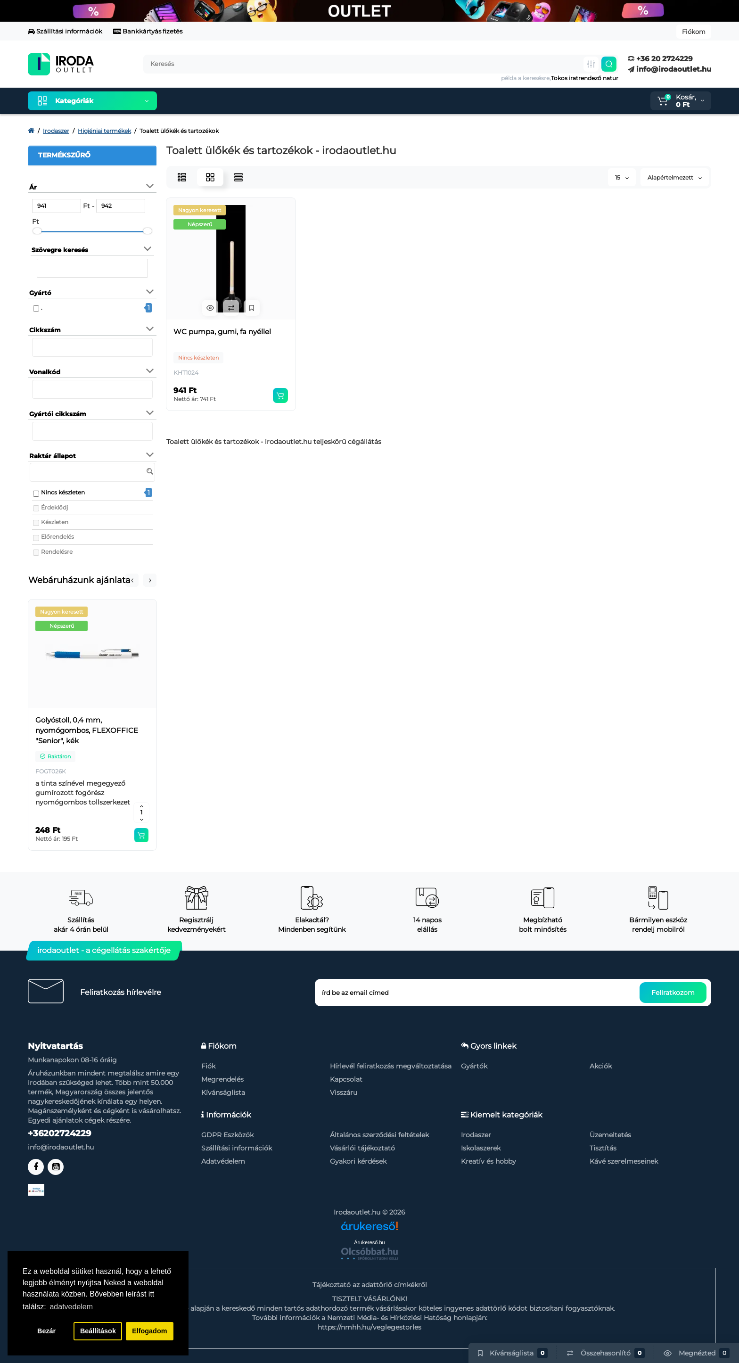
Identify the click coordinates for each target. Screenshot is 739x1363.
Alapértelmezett (675, 177)
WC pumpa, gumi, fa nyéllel (222, 331)
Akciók (601, 1066)
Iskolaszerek (481, 1148)
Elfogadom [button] (149, 1331)
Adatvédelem (223, 1161)
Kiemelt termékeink (208, 101)
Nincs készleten (63, 492)
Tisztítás (603, 1148)
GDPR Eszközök (227, 1135)
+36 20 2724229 (660, 58)
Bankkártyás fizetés (147, 31)
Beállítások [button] (98, 1331)
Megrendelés (222, 1079)
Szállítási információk (65, 31)
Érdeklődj (54, 507)
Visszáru (343, 1092)
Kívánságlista (223, 1092)
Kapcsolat (346, 1079)
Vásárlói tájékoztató (362, 1148)
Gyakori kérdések (358, 1161)
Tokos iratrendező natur (584, 78)
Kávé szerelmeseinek (624, 1161)
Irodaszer (476, 1135)
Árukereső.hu (369, 1242)
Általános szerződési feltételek (379, 1135)
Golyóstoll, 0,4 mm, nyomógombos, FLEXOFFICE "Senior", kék (86, 730)
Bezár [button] (46, 1331)
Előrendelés (57, 536)
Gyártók (474, 1066)
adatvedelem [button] (71, 1307)
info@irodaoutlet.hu (669, 69)
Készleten (54, 521)
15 (622, 177)
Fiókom (694, 31)
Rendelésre (57, 551)
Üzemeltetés (610, 1135)
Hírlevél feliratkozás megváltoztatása (391, 1066)
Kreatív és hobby (488, 1161)
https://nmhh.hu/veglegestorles (369, 1327)
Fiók (208, 1066)
